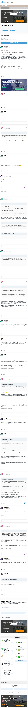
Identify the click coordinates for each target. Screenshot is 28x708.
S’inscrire (12, 30)
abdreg (5, 197)
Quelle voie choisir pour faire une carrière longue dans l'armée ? (7, 641)
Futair (4, 644)
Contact (15, 692)
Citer (4, 76)
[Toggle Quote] (2, 132)
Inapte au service (7, 663)
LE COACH (22, 649)
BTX (4, 174)
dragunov (22, 656)
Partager (7, 612)
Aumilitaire (4, 4)
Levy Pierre (6, 573)
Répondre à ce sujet (14, 42)
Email (7, 688)
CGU (18, 692)
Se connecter (4, 30)
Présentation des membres (13, 38)
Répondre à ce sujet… (6, 607)
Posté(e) (7, 94)
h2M (4, 93)
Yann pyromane (7, 337)
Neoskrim (5, 659)
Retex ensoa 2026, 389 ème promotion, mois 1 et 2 (7, 657)
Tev (4, 664)
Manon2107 (4, 37)
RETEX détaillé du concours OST (6, 649)
